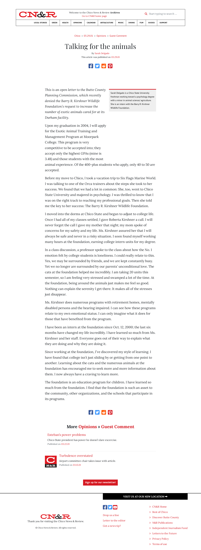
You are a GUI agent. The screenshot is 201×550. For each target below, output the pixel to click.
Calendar (91, 23)
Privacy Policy (160, 538)
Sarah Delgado (102, 53)
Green (54, 23)
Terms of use (159, 544)
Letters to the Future (164, 533)
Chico (77, 35)
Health (65, 23)
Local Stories (40, 23)
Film (141, 23)
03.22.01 (65, 443)
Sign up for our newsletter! (100, 482)
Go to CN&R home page (94, 16)
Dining (131, 23)
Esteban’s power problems (66, 435)
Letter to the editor (114, 520)
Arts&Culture (106, 23)
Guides (151, 23)
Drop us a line (111, 515)
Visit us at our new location (145, 496)
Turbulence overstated (76, 456)
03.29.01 (88, 35)
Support (163, 23)
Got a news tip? (112, 525)
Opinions (77, 23)
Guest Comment (118, 35)
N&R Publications (162, 522)
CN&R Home (159, 506)
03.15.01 (77, 464)
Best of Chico (160, 512)
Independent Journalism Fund (170, 528)
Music (121, 23)
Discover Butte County (165, 517)
